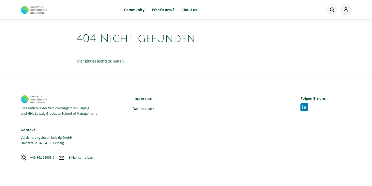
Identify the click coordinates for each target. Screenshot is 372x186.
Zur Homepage (57, 10)
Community (134, 9)
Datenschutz (143, 108)
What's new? (163, 9)
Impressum (142, 98)
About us (189, 9)
